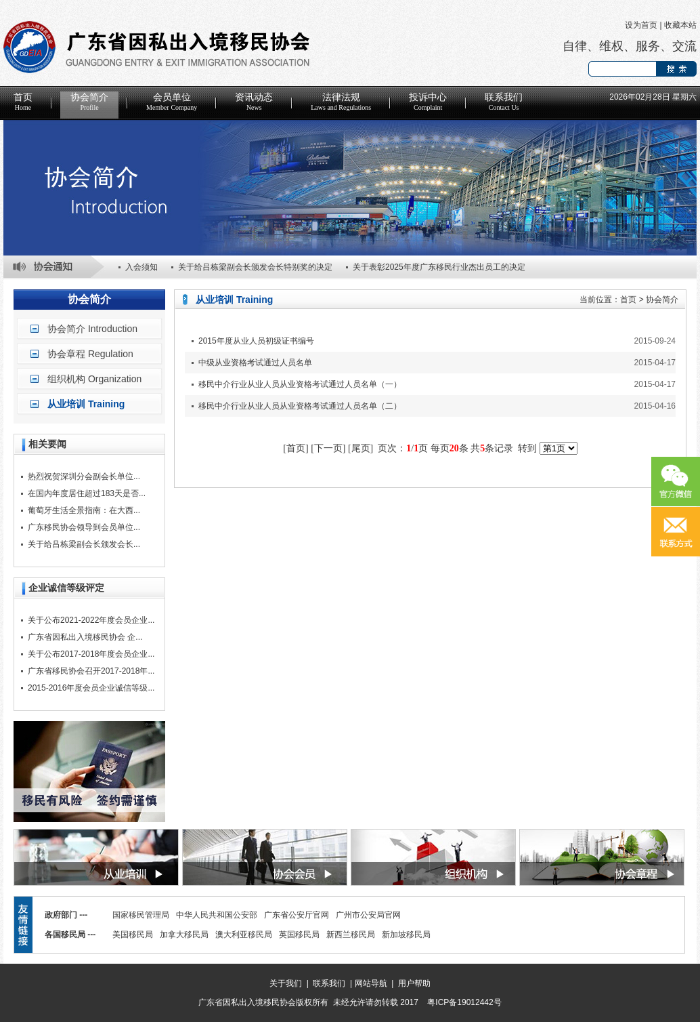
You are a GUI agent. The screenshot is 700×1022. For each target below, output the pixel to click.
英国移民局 (299, 934)
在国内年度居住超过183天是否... (87, 493)
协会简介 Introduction (92, 328)
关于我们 (285, 983)
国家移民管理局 (140, 915)
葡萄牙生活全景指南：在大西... (84, 510)
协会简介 (89, 101)
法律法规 (341, 101)
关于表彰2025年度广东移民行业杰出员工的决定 (439, 267)
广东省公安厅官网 (296, 915)
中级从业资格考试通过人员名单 (255, 362)
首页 (23, 101)
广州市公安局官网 (368, 915)
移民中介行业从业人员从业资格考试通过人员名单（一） (299, 384)
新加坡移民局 (406, 934)
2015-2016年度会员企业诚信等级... (91, 688)
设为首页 (641, 25)
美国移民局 (132, 934)
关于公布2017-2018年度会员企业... (91, 654)
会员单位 (171, 101)
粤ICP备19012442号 (464, 1002)
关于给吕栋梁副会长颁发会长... (84, 544)
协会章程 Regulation (90, 353)
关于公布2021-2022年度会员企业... (91, 620)
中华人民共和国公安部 (216, 915)
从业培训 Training (86, 403)
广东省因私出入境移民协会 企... (85, 637)
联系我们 (504, 101)
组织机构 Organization (94, 378)
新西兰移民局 (350, 934)
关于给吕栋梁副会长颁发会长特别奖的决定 (255, 267)
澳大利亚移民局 (243, 934)
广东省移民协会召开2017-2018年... (91, 671)
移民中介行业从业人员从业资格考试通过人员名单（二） (299, 406)
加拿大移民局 (184, 934)
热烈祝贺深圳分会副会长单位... (84, 476)
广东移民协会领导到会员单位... (84, 527)
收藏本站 (680, 25)
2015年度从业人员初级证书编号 (256, 341)
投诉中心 (428, 101)
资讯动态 (254, 101)
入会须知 (141, 267)
